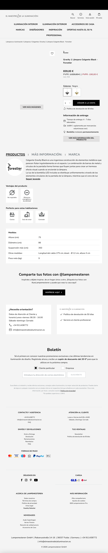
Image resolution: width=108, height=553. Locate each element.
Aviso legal (29, 506)
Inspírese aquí (52, 286)
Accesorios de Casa (29, 527)
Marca (74, 148)
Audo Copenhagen (29, 520)
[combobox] (73, 10)
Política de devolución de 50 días (78, 436)
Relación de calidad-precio (29, 525)
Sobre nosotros (29, 498)
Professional (54, 29)
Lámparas (27, 36)
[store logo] (22, 10)
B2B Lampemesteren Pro (79, 503)
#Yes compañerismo (79, 498)
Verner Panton (29, 522)
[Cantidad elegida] (67, 97)
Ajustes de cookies (78, 501)
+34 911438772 (20, 319)
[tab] (17, 148)
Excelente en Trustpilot (25, 2)
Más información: (47, 148)
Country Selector (29, 508)
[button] (52, 47)
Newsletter (79, 434)
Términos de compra (29, 501)
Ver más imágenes (32, 74)
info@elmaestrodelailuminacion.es (29, 324)
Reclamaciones (29, 439)
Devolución (29, 436)
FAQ (29, 422)
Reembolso (29, 441)
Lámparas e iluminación (14, 36)
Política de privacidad (68, 391)
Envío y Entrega (29, 434)
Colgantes (35, 36)
